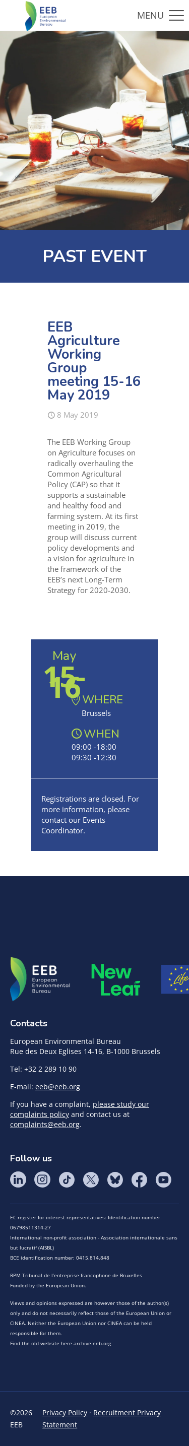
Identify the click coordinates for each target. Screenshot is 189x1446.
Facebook (139, 1179)
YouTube (163, 1179)
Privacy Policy (64, 1412)
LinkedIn (18, 1179)
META (116, 979)
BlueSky (115, 1179)
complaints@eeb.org (45, 1124)
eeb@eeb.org (57, 1086)
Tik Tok (66, 1179)
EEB (40, 979)
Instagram (42, 1179)
